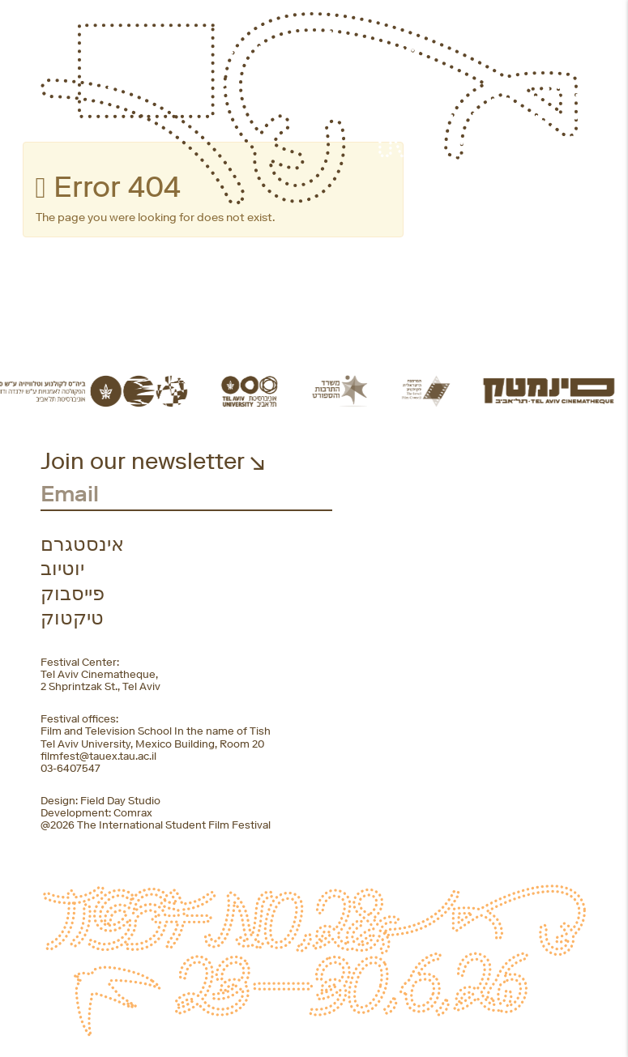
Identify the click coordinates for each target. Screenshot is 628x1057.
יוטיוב (62, 568)
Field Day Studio (120, 801)
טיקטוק (72, 618)
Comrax (132, 813)
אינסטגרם (82, 544)
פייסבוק (73, 593)
